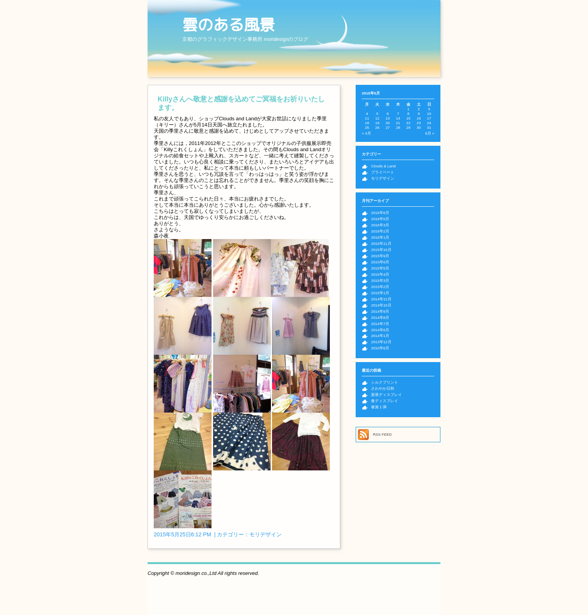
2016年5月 (380, 219)
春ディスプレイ (384, 401)
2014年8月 (380, 317)
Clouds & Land (383, 166)
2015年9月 (380, 256)
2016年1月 (380, 237)
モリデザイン (265, 534)
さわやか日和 (382, 388)
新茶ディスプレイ (386, 395)
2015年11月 (381, 243)
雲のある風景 (228, 24)
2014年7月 (380, 324)
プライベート (382, 172)
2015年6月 (380, 262)
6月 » (429, 133)
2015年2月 (380, 287)
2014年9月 (380, 311)
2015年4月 (380, 274)
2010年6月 (380, 348)
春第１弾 (378, 407)
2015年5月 (380, 268)
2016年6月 (380, 213)
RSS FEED (382, 434)
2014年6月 (380, 330)
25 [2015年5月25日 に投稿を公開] (367, 127)
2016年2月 (380, 231)
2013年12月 (381, 342)
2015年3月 (380, 280)
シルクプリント (384, 382)
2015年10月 (381, 250)
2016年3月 (380, 225)
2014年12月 (381, 299)
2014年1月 (380, 336)
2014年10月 (381, 305)
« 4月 (366, 133)
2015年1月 (380, 293)
